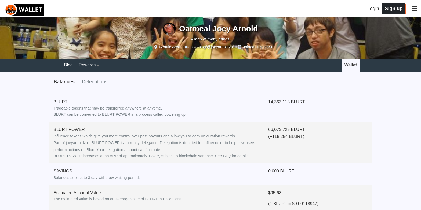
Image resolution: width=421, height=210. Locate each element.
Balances (64, 81)
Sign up (393, 8)
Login (373, 8)
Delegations (94, 81)
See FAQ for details (232, 156)
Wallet (350, 65)
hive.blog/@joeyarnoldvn (211, 47)
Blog (68, 65)
